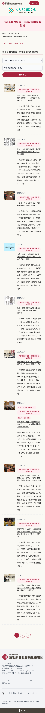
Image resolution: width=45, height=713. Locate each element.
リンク (31, 680)
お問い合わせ (6, 683)
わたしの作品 (7, 43)
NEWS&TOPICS (14, 33)
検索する (22, 75)
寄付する (34, 3)
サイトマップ (6, 680)
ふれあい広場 (18, 43)
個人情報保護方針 (16, 693)
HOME (4, 33)
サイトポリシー (33, 693)
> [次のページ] (28, 635)
